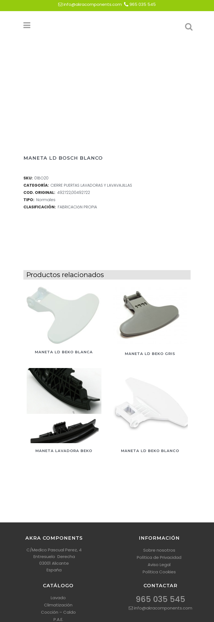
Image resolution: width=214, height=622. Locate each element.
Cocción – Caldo (58, 612)
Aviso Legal (159, 564)
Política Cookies (159, 572)
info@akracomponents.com (93, 4)
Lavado (58, 598)
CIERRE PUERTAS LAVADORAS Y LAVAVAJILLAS (91, 185)
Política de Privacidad (159, 557)
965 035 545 (143, 4)
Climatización (58, 605)
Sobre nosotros (159, 550)
